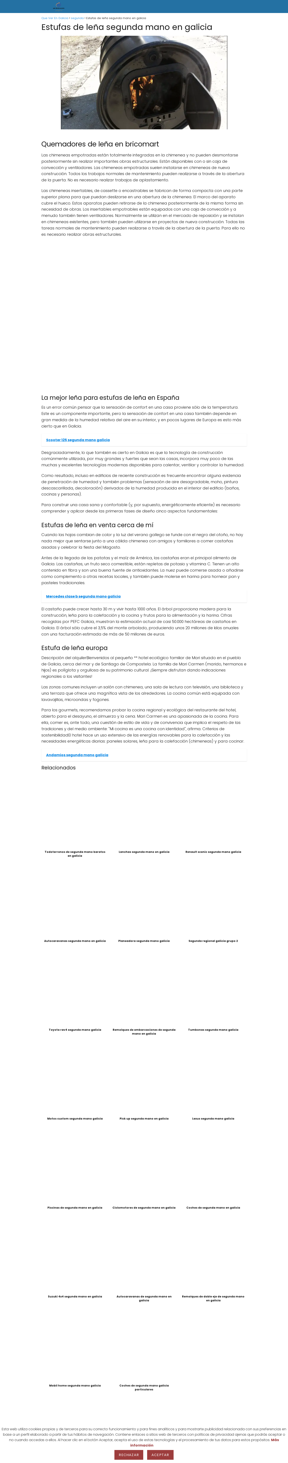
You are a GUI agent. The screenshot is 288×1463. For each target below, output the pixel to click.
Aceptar (160, 1454)
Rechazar (129, 1454)
